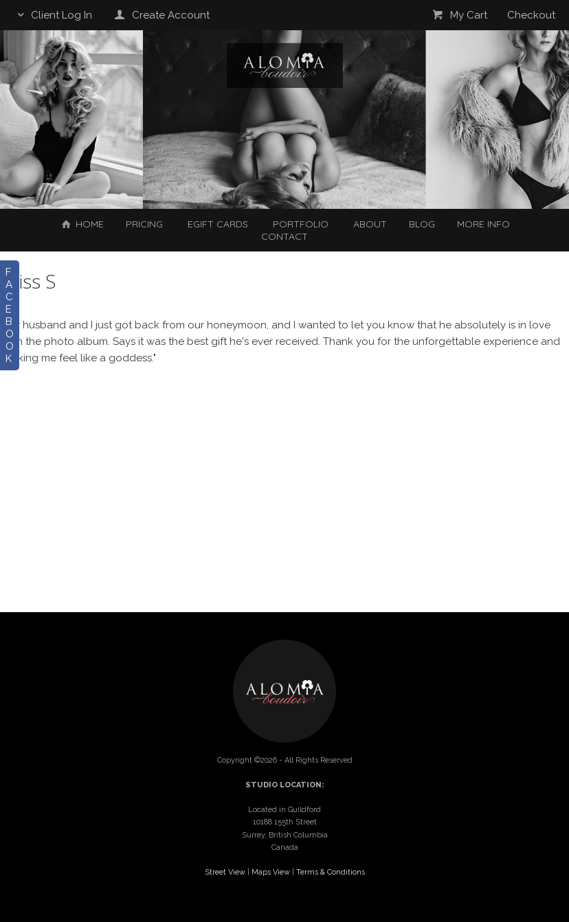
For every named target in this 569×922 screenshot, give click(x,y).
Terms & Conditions (330, 872)
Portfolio (300, 224)
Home (81, 224)
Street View (225, 872)
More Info (483, 224)
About (370, 224)
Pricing (144, 224)
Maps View (271, 872)
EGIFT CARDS (218, 224)
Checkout (531, 15)
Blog (422, 224)
